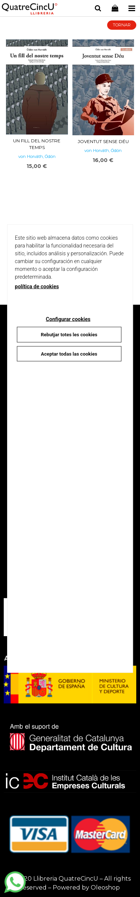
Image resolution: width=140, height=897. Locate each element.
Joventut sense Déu (103, 141)
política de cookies (37, 286)
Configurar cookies (68, 319)
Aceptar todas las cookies (69, 353)
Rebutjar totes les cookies (69, 334)
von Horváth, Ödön (37, 156)
